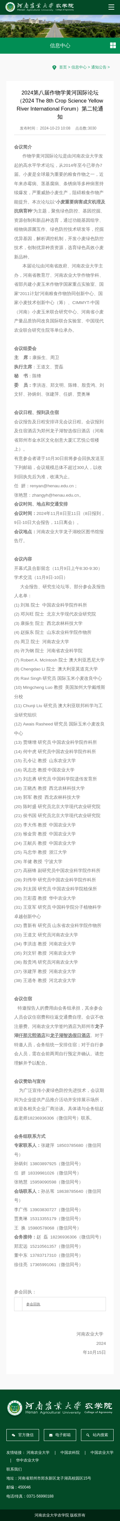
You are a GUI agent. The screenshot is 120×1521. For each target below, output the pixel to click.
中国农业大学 (102, 1452)
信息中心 (79, 67)
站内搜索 (97, 1435)
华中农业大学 (27, 1460)
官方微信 (23, 1435)
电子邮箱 (60, 1435)
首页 (63, 67)
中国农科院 (70, 1452)
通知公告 (99, 67)
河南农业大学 (38, 1452)
